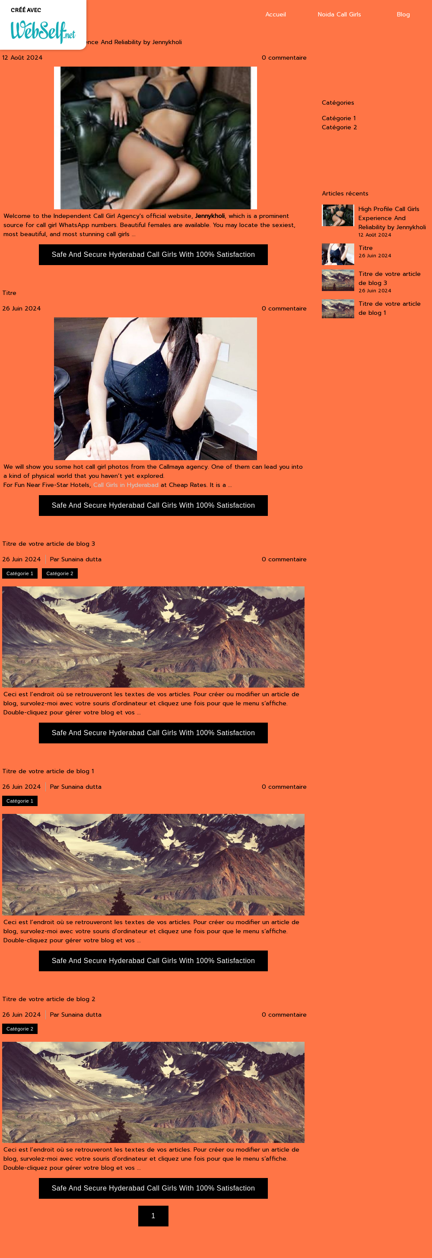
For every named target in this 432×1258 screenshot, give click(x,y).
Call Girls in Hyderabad (126, 485)
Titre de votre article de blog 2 (48, 999)
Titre (9, 293)
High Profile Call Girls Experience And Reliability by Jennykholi (92, 42)
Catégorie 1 (339, 118)
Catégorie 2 (339, 127)
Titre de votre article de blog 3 (48, 544)
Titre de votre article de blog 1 (48, 771)
